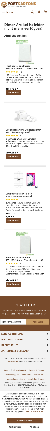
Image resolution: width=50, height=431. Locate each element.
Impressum (38, 374)
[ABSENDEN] (37, 322)
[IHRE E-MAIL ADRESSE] (13, 322)
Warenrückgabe (12, 374)
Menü (7, 12)
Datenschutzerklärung (16, 379)
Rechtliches (32, 379)
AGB (42, 379)
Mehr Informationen (34, 411)
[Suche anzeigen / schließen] (31, 12)
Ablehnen (34, 427)
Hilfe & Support (19, 370)
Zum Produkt (13, 92)
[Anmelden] (39, 12)
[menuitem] (7, 12)
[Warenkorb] (45, 12)
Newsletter (26, 374)
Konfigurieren (15, 427)
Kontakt (7, 370)
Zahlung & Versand (36, 370)
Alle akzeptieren (24, 420)
